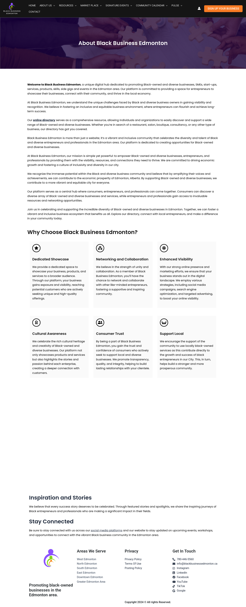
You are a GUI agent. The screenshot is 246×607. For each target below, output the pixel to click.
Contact (177, 8)
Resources (62, 8)
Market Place (83, 8)
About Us (44, 8)
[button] (50, 8)
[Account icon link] (199, 8)
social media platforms (106, 530)
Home (31, 8)
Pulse (164, 8)
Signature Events (110, 8)
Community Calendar (140, 8)
